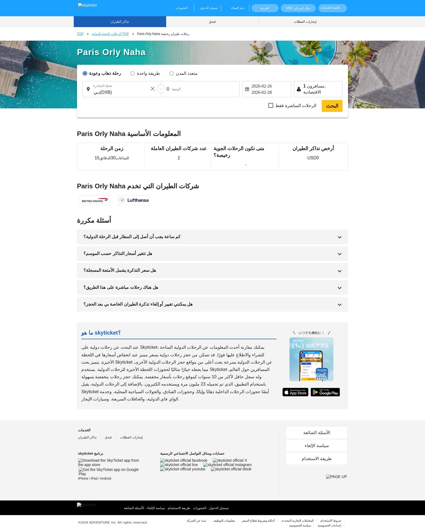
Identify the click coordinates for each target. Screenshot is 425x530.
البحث (332, 106)
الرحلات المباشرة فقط (295, 105)
